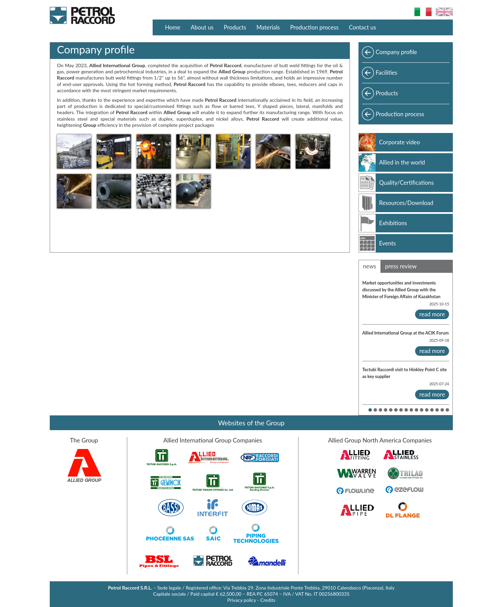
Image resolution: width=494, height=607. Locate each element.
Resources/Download (406, 202)
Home (172, 27)
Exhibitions (393, 223)
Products (235, 27)
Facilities (386, 72)
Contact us (362, 27)
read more (432, 314)
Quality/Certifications (406, 182)
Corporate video (399, 142)
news (369, 266)
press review (401, 266)
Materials (268, 27)
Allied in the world (402, 162)
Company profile (396, 52)
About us (202, 27)
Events (387, 243)
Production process (314, 27)
